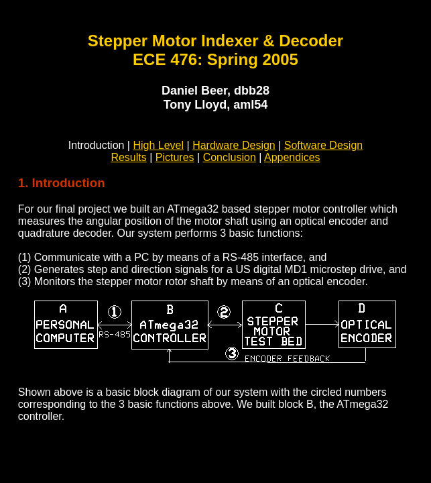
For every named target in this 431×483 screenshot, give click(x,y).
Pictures (175, 157)
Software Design (323, 145)
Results (128, 157)
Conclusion (229, 157)
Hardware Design (233, 145)
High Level (158, 145)
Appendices (292, 157)
